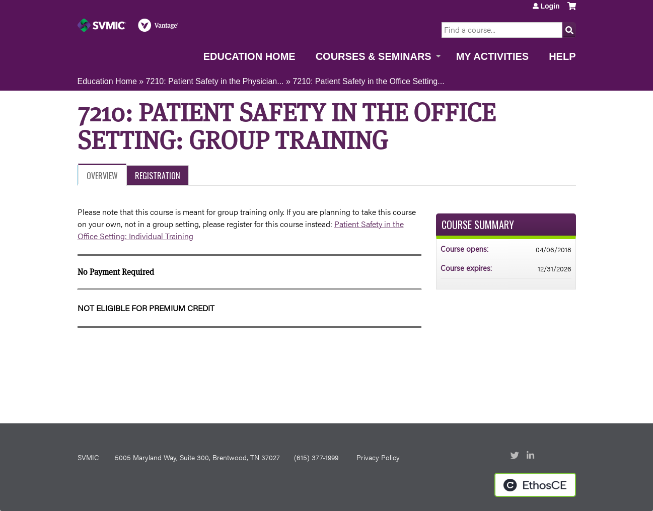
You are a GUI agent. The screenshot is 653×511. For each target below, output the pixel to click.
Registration (157, 176)
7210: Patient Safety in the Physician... (215, 81)
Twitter (516, 456)
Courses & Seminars (373, 56)
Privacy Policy (378, 457)
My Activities (492, 56)
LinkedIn (532, 456)
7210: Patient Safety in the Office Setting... (368, 81)
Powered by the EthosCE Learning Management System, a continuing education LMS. (535, 485)
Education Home (249, 56)
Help (562, 56)
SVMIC (88, 457)
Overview (102, 176)
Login (549, 6)
